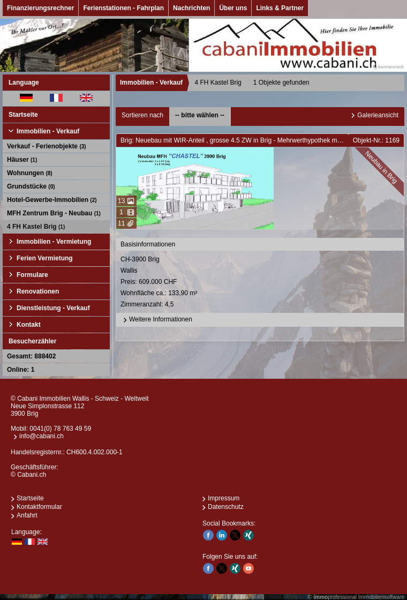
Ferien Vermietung (45, 258)
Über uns (233, 8)
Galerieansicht (377, 115)
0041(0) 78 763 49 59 (60, 428)
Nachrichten (191, 8)
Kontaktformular (39, 507)
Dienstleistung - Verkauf (53, 308)
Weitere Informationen (156, 320)
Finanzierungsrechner (40, 8)
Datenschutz (226, 507)
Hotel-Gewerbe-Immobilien (52, 200)
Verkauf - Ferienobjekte (46, 146)
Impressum (223, 498)
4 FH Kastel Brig (36, 226)
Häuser (22, 159)
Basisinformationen (147, 244)
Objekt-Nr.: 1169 (376, 140)
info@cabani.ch (41, 436)
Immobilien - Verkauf (48, 131)
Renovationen (38, 291)
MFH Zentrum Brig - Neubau (54, 213)
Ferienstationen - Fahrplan (123, 8)
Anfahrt (27, 515)
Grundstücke (31, 186)
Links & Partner (280, 8)
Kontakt (29, 324)
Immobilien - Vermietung (54, 241)
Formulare (32, 275)
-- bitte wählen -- (199, 115)
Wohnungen (29, 173)
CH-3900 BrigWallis (260, 283)
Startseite (23, 114)
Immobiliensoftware (381, 597)
